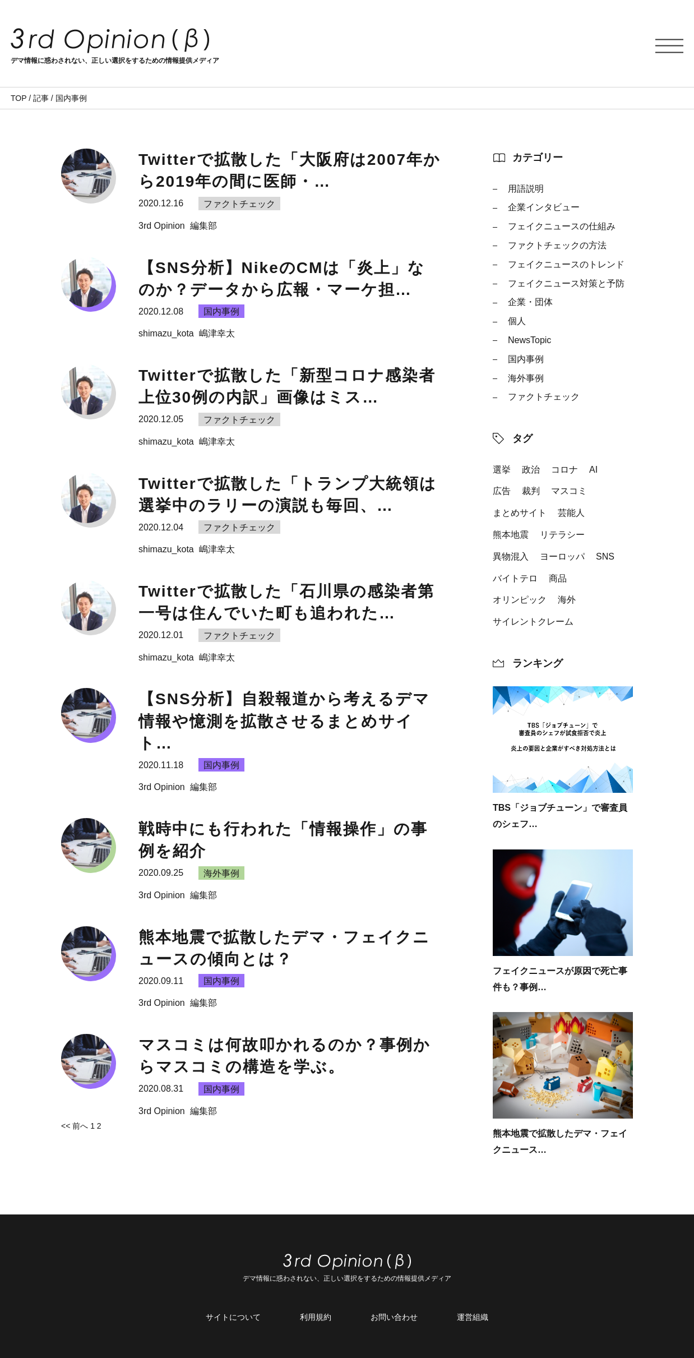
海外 (567, 599)
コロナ (564, 469)
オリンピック (520, 599)
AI (593, 469)
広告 (502, 491)
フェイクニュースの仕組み (562, 226)
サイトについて (233, 1317)
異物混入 (511, 556)
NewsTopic (529, 340)
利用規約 (315, 1317)
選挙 (502, 469)
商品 (558, 578)
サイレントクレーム (533, 621)
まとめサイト (520, 513)
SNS (605, 556)
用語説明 (526, 188)
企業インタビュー (544, 207)
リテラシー (562, 534)
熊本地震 (511, 534)
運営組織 (472, 1317)
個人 (517, 321)
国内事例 (526, 359)
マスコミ (569, 491)
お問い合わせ (394, 1317)
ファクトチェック (544, 396)
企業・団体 (530, 302)
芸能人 (571, 513)
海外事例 (526, 378)
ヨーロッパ (562, 556)
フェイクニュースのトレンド (566, 264)
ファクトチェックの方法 (557, 245)
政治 (531, 469)
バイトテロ (515, 578)
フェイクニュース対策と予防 (566, 283)
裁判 (531, 491)
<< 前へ (74, 1125)
